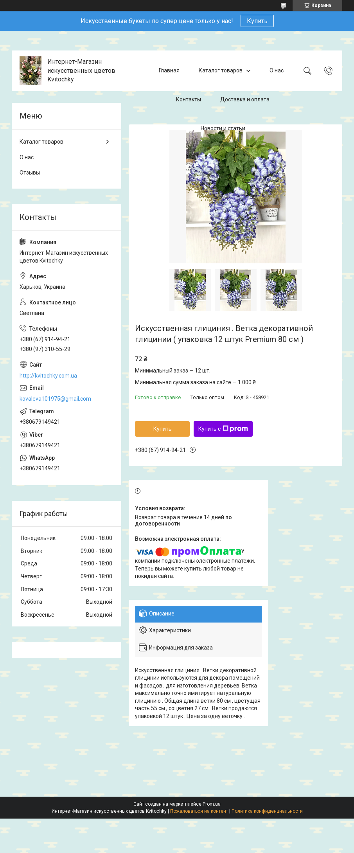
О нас (277, 70)
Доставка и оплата (245, 99)
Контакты (188, 99)
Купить (257, 21)
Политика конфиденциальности (267, 811)
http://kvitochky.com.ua (48, 376)
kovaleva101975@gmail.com (55, 399)
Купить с (223, 428)
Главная (169, 70)
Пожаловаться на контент (199, 811)
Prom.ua (212, 804)
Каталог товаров (221, 70)
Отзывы (30, 172)
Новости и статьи (223, 128)
